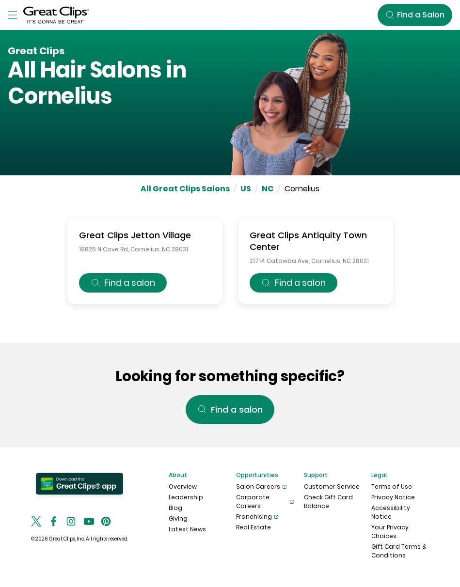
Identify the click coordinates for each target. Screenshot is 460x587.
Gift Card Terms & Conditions (399, 550)
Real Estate (253, 527)
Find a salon (123, 283)
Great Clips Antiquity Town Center (308, 241)
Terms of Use (391, 486)
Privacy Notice (393, 497)
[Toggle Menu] (12, 15)
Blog (175, 508)
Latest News (187, 529)
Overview (183, 486)
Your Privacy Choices (390, 531)
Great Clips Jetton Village (135, 235)
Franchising (257, 516)
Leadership (186, 497)
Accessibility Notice (390, 512)
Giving (178, 518)
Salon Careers (261, 486)
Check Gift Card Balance (328, 501)
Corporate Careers (265, 501)
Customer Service (332, 486)
